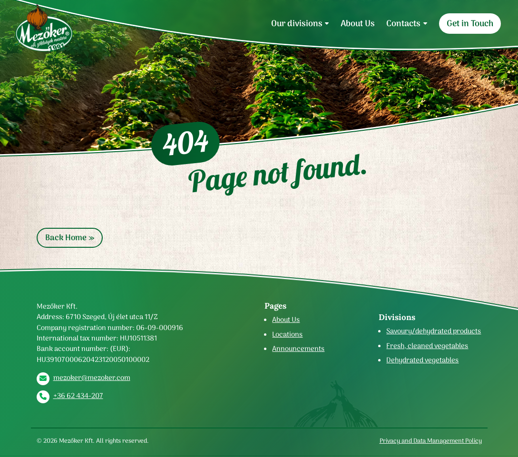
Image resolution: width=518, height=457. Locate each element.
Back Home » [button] (69, 237)
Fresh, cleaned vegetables (427, 345)
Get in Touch (470, 23)
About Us (358, 23)
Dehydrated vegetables (422, 360)
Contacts (403, 23)
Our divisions (297, 23)
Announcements (298, 348)
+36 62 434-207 (78, 395)
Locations (287, 334)
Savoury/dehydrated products (433, 331)
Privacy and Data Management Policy (431, 440)
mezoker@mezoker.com (91, 377)
